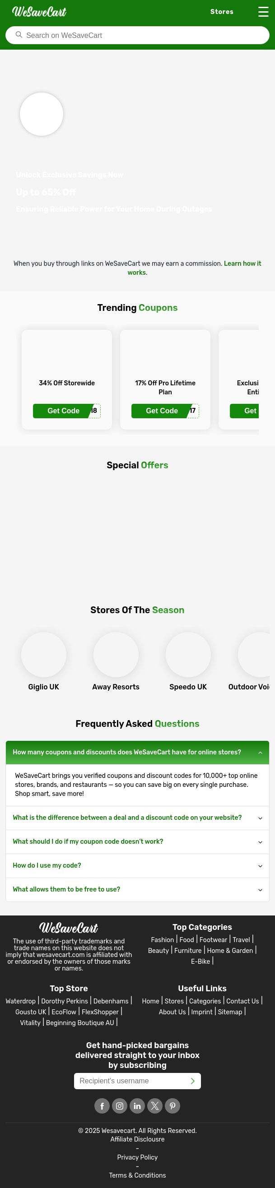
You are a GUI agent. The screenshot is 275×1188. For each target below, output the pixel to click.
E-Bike (200, 962)
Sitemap (230, 1012)
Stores (174, 1001)
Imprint (202, 1012)
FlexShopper (100, 1012)
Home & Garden (230, 951)
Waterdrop (20, 1001)
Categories (205, 1001)
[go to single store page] (66, 364)
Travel (241, 940)
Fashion (162, 940)
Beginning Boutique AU (80, 1023)
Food (187, 940)
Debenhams (111, 1001)
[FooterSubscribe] (192, 1081)
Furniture (188, 951)
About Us (172, 1012)
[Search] (137, 35)
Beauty (158, 951)
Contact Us (242, 1001)
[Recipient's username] (137, 1081)
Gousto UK (30, 1012)
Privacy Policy (137, 1157)
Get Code (63, 411)
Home (150, 1001)
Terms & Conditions (137, 1175)
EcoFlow (63, 1012)
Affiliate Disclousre (137, 1139)
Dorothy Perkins (64, 1001)
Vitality (30, 1023)
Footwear (213, 940)
